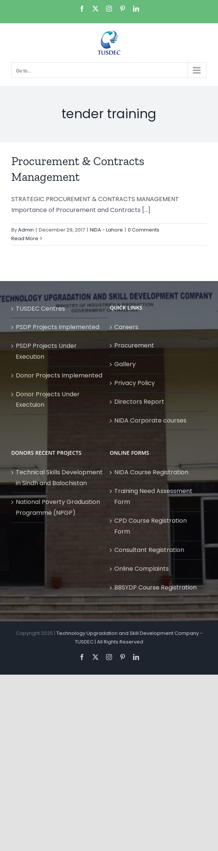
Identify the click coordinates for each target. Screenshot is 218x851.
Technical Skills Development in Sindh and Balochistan (59, 477)
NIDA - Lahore (106, 229)
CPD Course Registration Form (150, 526)
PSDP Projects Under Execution (46, 351)
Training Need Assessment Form (153, 496)
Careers (126, 327)
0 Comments (143, 229)
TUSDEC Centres (40, 308)
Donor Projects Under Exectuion (48, 399)
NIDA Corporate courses (150, 420)
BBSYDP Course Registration (155, 587)
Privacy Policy (134, 383)
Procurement (134, 345)
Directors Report (139, 401)
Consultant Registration (149, 550)
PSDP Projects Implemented (57, 327)
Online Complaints (141, 568)
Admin (26, 229)
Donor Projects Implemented (59, 375)
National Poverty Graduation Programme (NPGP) (58, 507)
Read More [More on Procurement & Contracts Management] (24, 238)
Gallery (125, 364)
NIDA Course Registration (151, 472)
